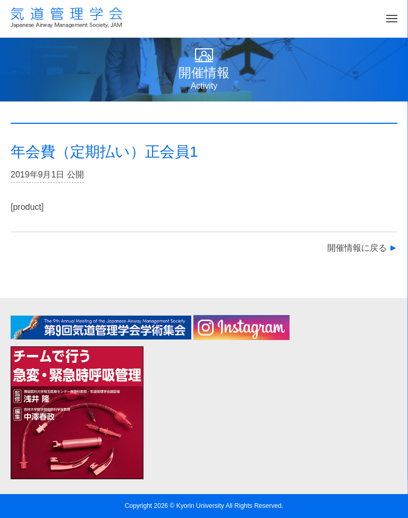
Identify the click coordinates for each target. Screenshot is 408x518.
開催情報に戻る (357, 247)
